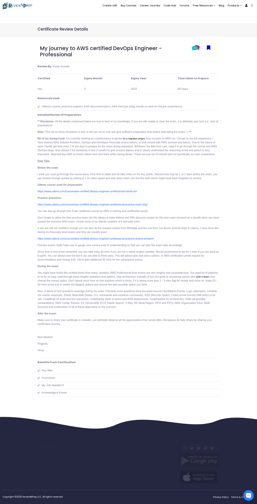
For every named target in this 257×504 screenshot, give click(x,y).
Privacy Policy (221, 497)
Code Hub (170, 5)
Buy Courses (128, 5)
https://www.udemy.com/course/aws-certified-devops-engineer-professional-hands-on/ (87, 191)
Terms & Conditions (242, 497)
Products (233, 5)
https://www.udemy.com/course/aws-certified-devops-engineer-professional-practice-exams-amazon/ (96, 238)
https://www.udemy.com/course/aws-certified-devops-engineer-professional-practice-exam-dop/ (93, 204)
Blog (221, 5)
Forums (184, 5)
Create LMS (109, 5)
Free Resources (203, 5)
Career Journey (150, 5)
